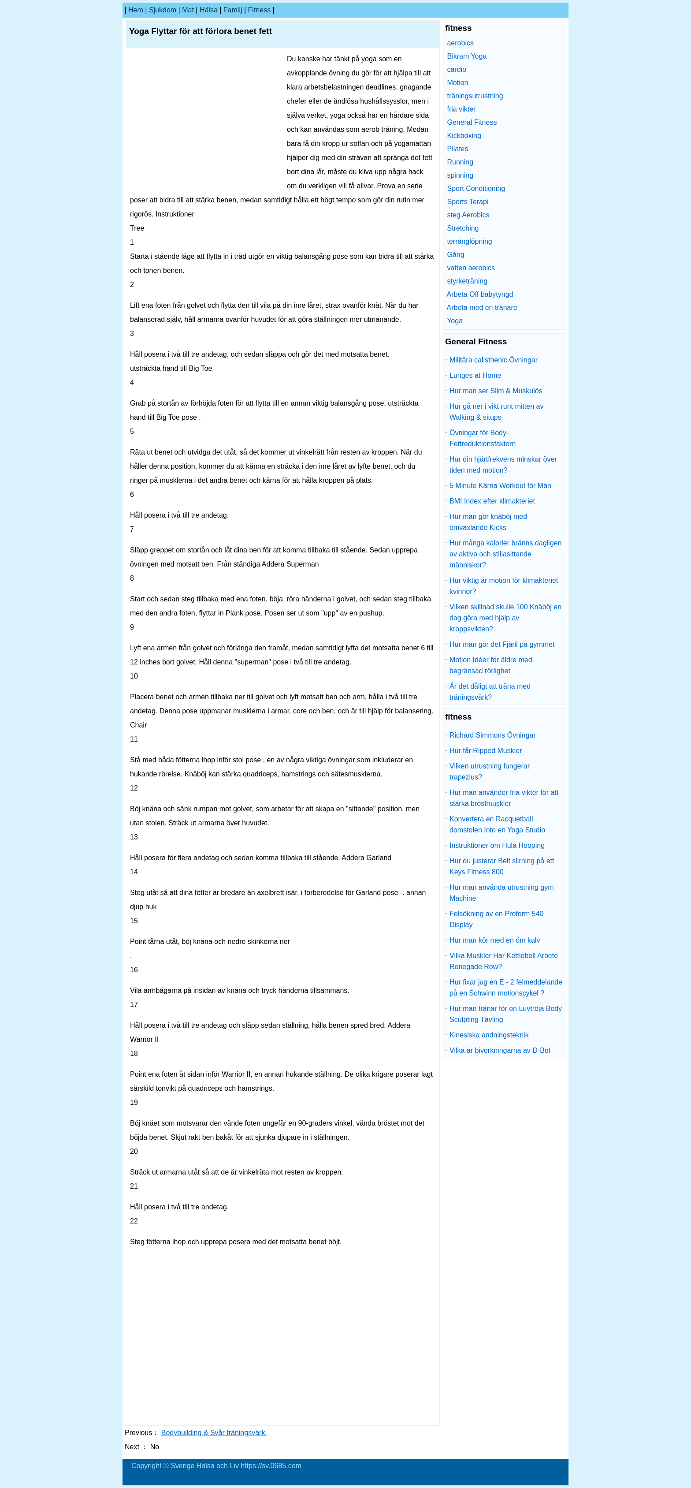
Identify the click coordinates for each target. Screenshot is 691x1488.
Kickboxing (464, 135)
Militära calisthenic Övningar (494, 360)
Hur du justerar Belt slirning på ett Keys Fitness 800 (502, 866)
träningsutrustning (475, 96)
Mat (188, 10)
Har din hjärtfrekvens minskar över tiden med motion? (503, 464)
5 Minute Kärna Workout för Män (500, 485)
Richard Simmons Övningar (493, 735)
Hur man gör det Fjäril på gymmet (502, 644)
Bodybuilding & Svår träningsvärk (214, 1432)
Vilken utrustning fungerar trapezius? (490, 771)
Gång (455, 254)
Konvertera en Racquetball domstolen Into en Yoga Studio (497, 824)
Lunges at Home (475, 375)
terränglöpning (469, 241)
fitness (259, 10)
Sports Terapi (467, 201)
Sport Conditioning (476, 188)
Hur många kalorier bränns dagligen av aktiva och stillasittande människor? (505, 554)
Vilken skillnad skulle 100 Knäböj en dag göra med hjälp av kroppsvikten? (505, 618)
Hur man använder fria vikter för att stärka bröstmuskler (504, 798)
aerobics (460, 43)
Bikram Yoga (467, 56)
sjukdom (162, 10)
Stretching (463, 228)
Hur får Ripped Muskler (486, 750)
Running (460, 162)
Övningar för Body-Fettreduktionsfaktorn (483, 438)
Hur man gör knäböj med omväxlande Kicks (488, 522)
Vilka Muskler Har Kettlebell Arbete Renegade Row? (504, 961)
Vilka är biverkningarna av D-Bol (500, 1050)
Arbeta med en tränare (482, 307)
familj (232, 10)
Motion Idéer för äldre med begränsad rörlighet (491, 665)
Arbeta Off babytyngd (480, 294)
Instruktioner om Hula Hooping (497, 845)
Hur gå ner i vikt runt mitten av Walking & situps (496, 412)
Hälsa (209, 10)
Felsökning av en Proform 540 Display (496, 919)
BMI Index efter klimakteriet (492, 501)
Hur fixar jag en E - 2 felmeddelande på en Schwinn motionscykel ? (506, 987)
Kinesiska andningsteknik (489, 1035)
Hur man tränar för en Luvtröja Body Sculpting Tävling (506, 1014)
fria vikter (461, 109)
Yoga (455, 320)
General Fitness (472, 122)
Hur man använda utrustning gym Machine (502, 893)
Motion (457, 82)
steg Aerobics (468, 215)
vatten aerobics (471, 268)
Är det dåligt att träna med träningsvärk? (490, 691)
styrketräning (467, 281)
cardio (456, 69)
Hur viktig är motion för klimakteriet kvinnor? (504, 586)
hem (135, 10)
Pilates (457, 149)
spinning (460, 175)
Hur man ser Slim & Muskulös (496, 391)
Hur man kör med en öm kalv (495, 940)
